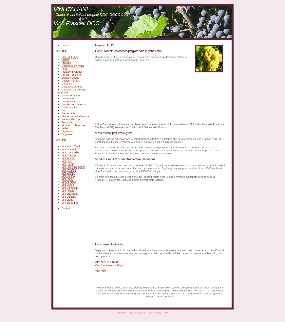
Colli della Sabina (71, 101)
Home (65, 45)
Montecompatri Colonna (75, 116)
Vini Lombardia (70, 152)
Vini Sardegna (70, 202)
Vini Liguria (68, 163)
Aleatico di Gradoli (72, 71)
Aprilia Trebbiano (71, 74)
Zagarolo (67, 134)
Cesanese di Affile (72, 86)
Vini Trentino (69, 155)
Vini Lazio (67, 178)
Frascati (66, 62)
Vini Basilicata (70, 193)
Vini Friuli (67, 161)
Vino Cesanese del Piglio (109, 265)
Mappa (150, 312)
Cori (64, 110)
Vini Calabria (69, 196)
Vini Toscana (69, 169)
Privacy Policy (161, 312)
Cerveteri (67, 83)
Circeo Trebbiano (71, 95)
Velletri (65, 128)
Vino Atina (100, 270)
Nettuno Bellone (71, 119)
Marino (65, 59)
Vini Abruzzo (69, 181)
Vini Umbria (68, 175)
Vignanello (67, 131)
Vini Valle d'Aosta (71, 146)
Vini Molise (68, 184)
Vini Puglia (68, 190)
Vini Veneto (68, 158)
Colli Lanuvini (69, 107)
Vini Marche (68, 172)
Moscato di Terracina (73, 125)
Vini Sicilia (67, 199)
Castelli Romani (71, 80)
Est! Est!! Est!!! (70, 56)
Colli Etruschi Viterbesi (74, 104)
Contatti (66, 208)
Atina (64, 68)
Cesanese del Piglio (73, 65)
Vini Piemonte (69, 149)
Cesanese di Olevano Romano (72, 91)
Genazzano (68, 113)
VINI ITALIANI (70, 9)
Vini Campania (70, 187)
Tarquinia (67, 122)
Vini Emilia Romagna (73, 166)
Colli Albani (68, 98)
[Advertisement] (128, 92)
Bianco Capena (70, 77)
